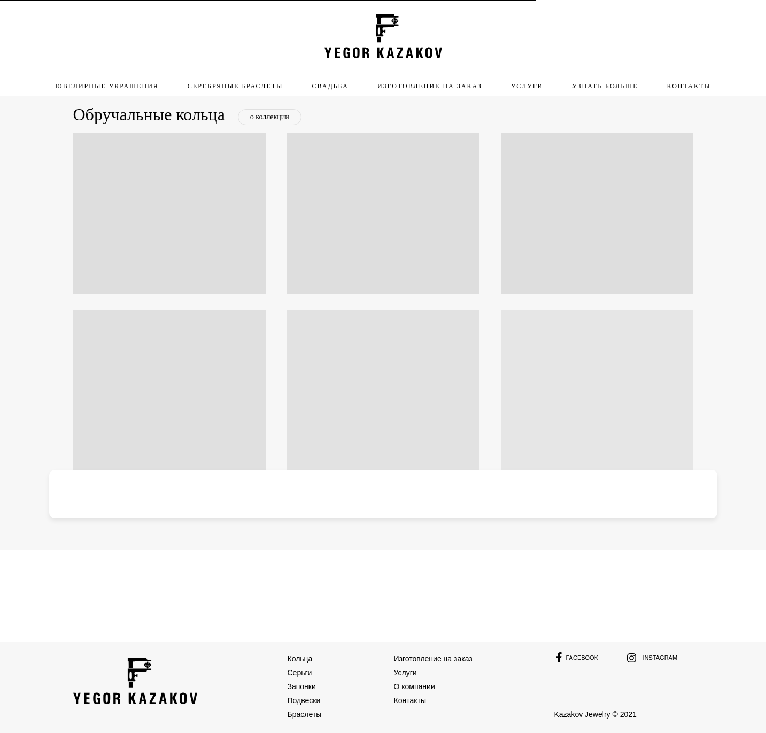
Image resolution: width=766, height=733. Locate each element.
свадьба (330, 86)
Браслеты (305, 714)
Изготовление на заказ (433, 658)
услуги (527, 86)
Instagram (660, 657)
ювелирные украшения (107, 86)
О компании (414, 686)
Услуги (405, 672)
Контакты (688, 86)
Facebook (582, 657)
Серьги (300, 672)
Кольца (300, 658)
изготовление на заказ (429, 86)
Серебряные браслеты (235, 86)
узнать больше (605, 86)
